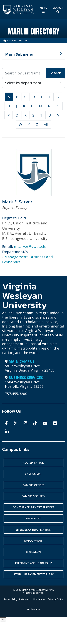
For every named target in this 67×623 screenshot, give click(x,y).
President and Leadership (33, 563)
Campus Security (33, 496)
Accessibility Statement (17, 599)
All (46, 124)
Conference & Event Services (33, 507)
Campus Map (33, 474)
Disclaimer (39, 599)
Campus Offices (33, 485)
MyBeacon (33, 552)
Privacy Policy (55, 599)
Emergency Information (33, 529)
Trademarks (33, 609)
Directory (33, 518)
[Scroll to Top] (3, 620)
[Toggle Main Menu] (43, 9)
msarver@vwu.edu (30, 246)
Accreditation (33, 462)
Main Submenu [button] (32, 56)
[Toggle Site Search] (58, 9)
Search (55, 73)
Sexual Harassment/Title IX (33, 574)
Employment (33, 540)
